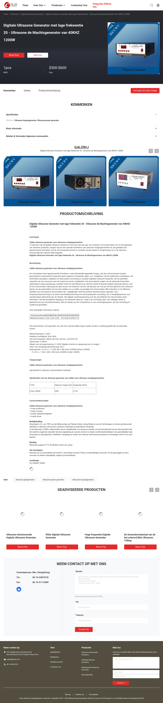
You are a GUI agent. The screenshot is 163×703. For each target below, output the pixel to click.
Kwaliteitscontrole (56, 662)
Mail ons (38, 55)
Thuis (6, 14)
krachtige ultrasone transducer (88, 661)
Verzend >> (121, 683)
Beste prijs (14, 55)
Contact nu (84, 629)
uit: (77, 602)
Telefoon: (80, 615)
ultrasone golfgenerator (25, 480)
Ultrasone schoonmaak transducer (89, 653)
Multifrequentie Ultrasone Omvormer (90, 669)
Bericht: (79, 571)
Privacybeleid (93, 694)
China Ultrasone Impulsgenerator (30, 698)
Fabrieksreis (54, 657)
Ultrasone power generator (53, 480)
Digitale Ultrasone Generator (32, 14)
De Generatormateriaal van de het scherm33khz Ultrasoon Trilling (139, 537)
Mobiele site (80, 694)
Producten (15, 14)
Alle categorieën (87, 675)
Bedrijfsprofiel (55, 652)
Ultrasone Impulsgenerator (83, 480)
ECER (142, 698)
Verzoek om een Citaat (145, 90)
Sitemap (68, 694)
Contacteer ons (55, 667)
